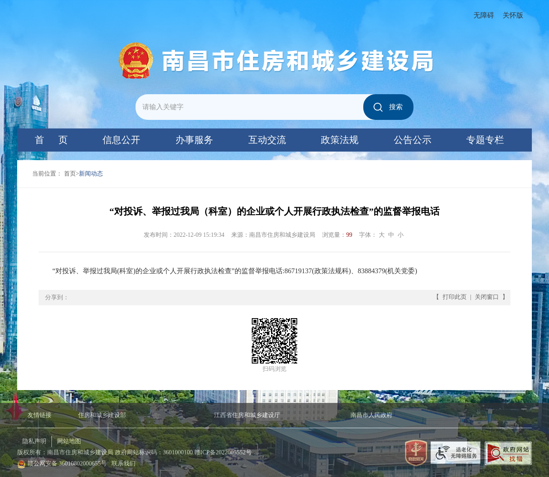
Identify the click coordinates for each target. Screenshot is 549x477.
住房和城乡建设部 (102, 415)
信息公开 (121, 139)
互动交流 (267, 139)
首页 (70, 173)
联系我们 (124, 463)
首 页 (51, 139)
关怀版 (513, 15)
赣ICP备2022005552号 (223, 452)
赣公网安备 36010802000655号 (67, 463)
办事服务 (194, 139)
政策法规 (340, 139)
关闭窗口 (487, 297)
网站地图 (69, 441)
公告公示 (412, 139)
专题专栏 (485, 139)
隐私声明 (34, 441)
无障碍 (484, 15)
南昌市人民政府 (371, 415)
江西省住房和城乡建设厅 (247, 415)
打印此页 (455, 297)
